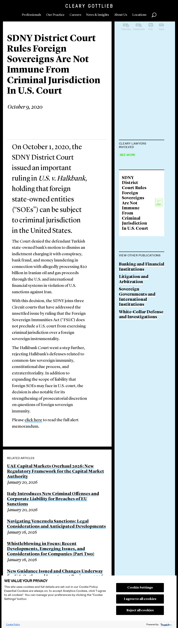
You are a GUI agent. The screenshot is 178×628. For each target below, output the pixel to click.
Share (161, 29)
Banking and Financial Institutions (141, 345)
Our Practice (55, 15)
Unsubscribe (139, 29)
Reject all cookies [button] (140, 610)
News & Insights (97, 15)
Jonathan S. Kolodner (141, 189)
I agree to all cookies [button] (140, 599)
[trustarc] (166, 624)
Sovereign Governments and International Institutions (137, 375)
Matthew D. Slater (137, 156)
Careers (75, 15)
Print (150, 29)
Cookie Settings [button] (140, 587)
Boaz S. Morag (133, 217)
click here (33, 420)
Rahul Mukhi (132, 203)
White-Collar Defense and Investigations (141, 393)
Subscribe (126, 29)
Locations (139, 15)
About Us (120, 15)
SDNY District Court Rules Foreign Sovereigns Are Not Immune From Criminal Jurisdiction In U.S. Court (135, 281)
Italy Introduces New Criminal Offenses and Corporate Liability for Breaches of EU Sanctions (53, 499)
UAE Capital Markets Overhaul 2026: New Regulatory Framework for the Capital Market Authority (55, 471)
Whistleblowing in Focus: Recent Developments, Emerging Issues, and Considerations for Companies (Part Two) (50, 549)
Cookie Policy (13, 624)
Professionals (31, 15)
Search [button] (154, 15)
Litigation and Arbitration (133, 358)
